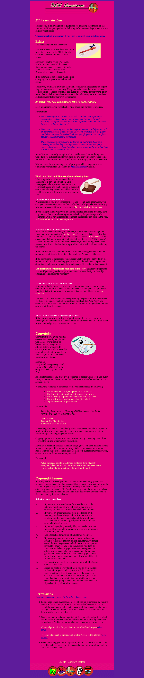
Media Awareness (78, 167)
